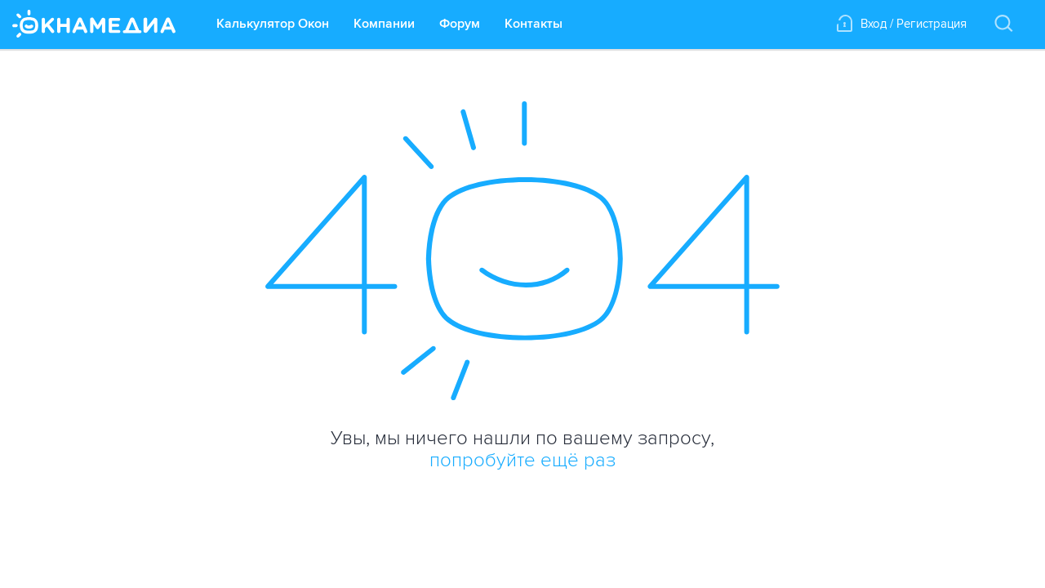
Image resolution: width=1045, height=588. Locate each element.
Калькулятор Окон (272, 24)
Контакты (534, 24)
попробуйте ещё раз (522, 460)
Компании (384, 24)
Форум (459, 24)
